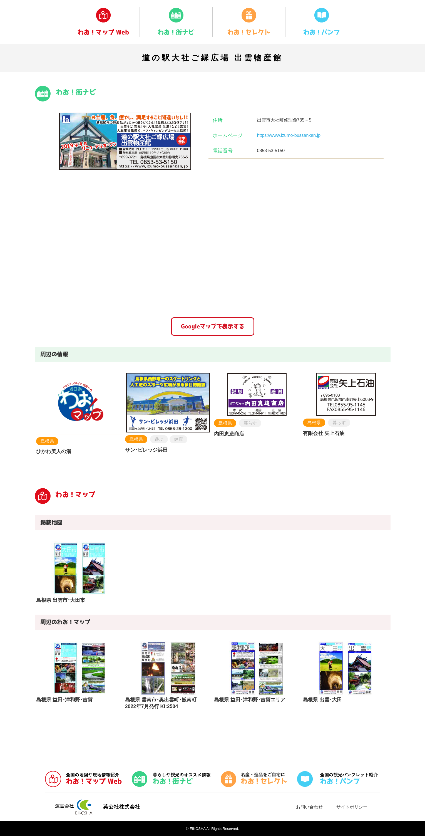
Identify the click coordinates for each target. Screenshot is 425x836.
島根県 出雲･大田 (322, 700)
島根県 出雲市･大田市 (60, 600)
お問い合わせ (309, 807)
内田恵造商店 (229, 434)
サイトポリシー (351, 807)
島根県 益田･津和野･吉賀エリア (249, 700)
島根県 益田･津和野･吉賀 (64, 700)
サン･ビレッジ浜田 (146, 450)
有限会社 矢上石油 (323, 433)
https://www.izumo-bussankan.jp (289, 135)
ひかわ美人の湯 (53, 451)
